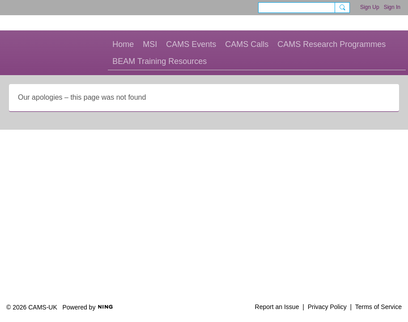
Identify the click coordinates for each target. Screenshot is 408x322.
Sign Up (369, 7)
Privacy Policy (327, 306)
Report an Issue (277, 306)
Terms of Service (378, 306)
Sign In (392, 7)
